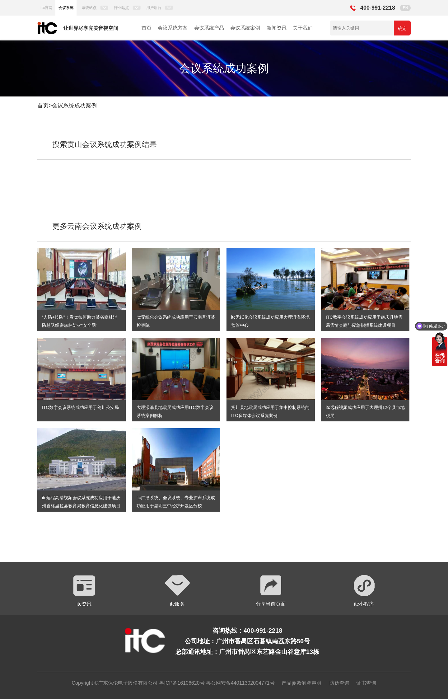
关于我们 (303, 27)
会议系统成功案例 (74, 105)
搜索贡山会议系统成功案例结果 (104, 144)
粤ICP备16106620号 (181, 683)
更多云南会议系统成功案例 (97, 226)
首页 (147, 27)
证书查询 (366, 683)
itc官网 (46, 8)
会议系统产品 (209, 27)
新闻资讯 (277, 27)
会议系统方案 (173, 27)
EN (405, 8)
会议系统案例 (245, 27)
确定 (402, 28)
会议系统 (65, 8)
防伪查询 (339, 683)
